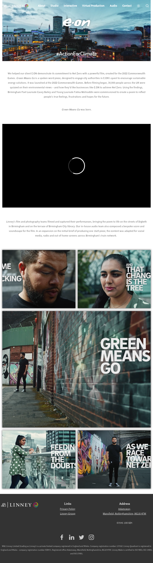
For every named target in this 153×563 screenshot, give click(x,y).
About (41, 5)
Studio (54, 5)
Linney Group (67, 513)
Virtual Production (93, 5)
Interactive (70, 5)
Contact (127, 5)
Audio (113, 5)
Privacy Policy (67, 509)
